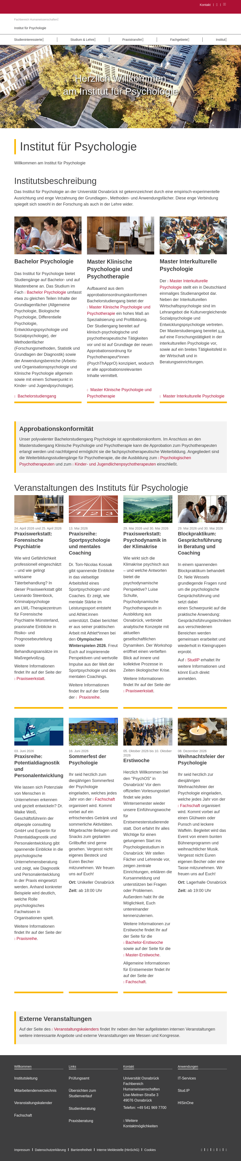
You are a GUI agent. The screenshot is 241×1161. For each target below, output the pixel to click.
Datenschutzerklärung (50, 1150)
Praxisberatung (81, 1121)
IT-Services (187, 1078)
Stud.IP (184, 1090)
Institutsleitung (25, 1078)
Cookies (150, 1150)
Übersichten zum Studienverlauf (82, 1093)
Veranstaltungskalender (33, 1103)
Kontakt (205, 5)
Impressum (22, 1150)
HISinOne (186, 1103)
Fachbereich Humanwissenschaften (36, 20)
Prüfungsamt (79, 1078)
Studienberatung (82, 1108)
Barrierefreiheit (81, 1150)
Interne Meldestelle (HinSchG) (118, 1150)
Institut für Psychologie (30, 28)
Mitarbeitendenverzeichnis (35, 1090)
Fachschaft (23, 1115)
